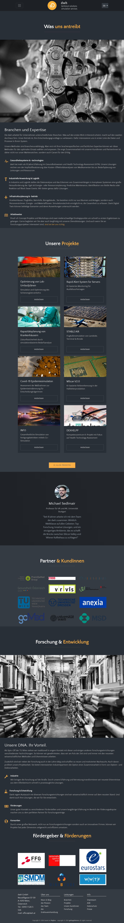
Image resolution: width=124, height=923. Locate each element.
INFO (23, 430)
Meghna (53, 920)
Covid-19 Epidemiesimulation (36, 381)
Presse (89, 909)
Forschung (68, 909)
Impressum (91, 900)
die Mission (45, 903)
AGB (88, 903)
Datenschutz (92, 906)
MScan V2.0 (73, 381)
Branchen (67, 900)
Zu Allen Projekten (62, 465)
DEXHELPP (72, 430)
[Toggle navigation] (19, 5)
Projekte (67, 903)
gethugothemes (74, 920)
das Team (44, 906)
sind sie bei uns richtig (54, 224)
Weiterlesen (39, 299)
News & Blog (46, 900)
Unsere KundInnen (71, 906)
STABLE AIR (73, 331)
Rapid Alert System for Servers (83, 282)
